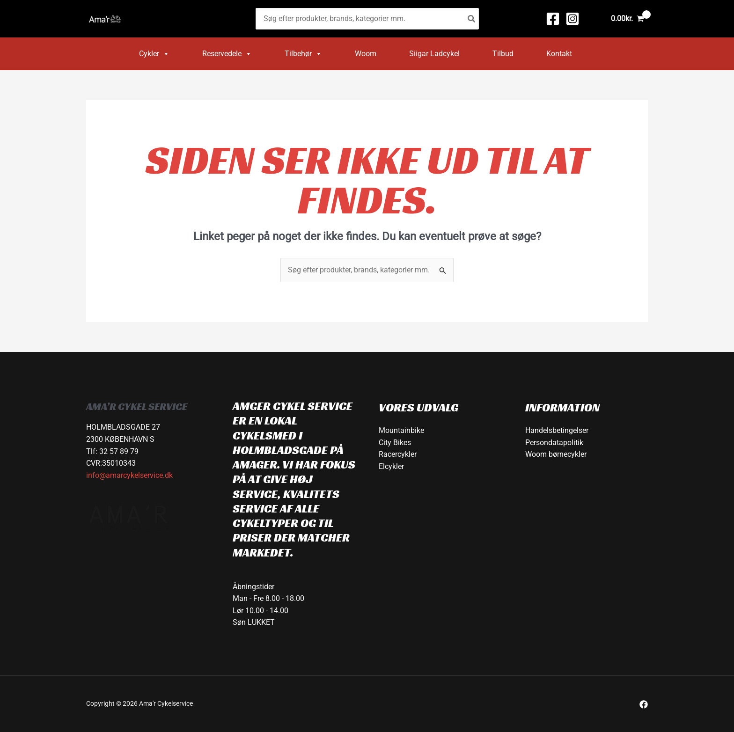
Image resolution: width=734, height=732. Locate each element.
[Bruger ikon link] (593, 19)
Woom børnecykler (556, 454)
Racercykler (398, 454)
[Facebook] (553, 19)
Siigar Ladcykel (434, 53)
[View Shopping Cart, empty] (627, 19)
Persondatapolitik (554, 442)
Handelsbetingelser (556, 430)
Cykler (154, 53)
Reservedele (227, 53)
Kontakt (559, 53)
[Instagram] (572, 19)
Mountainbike (401, 430)
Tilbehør (303, 53)
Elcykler (391, 466)
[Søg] (472, 18)
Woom (365, 53)
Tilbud (503, 53)
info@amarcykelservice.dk (129, 475)
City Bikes (395, 442)
